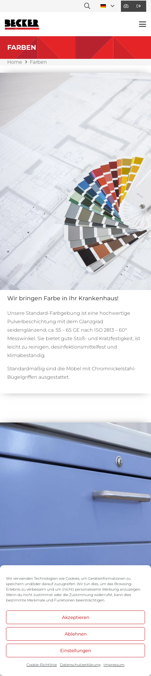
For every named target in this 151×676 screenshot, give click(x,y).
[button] (87, 6)
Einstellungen (75, 650)
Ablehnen (76, 634)
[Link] (126, 6)
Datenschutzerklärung (80, 664)
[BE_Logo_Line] (22, 24)
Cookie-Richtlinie (41, 664)
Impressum (114, 664)
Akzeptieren (75, 617)
